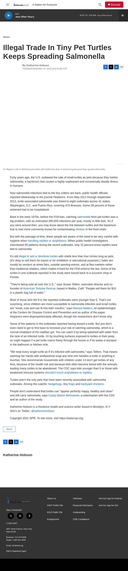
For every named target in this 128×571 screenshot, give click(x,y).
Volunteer (77, 498)
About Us (51, 498)
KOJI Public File (55, 512)
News (6, 37)
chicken (80, 229)
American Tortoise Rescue (39, 288)
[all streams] (123, 15)
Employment (53, 519)
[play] (8, 15)
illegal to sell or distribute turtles (38, 256)
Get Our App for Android (110, 498)
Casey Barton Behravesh (63, 395)
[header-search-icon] (100, 4)
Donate (115, 4)
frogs (72, 384)
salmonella (84, 216)
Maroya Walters (82, 308)
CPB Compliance (81, 519)
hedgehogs (55, 384)
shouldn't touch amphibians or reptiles (68, 372)
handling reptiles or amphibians (47, 240)
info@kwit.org (17, 546)
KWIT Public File (55, 505)
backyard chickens (92, 384)
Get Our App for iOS (108, 505)
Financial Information (83, 505)
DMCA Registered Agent (16, 551)
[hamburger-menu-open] (7, 5)
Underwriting (79, 512)
